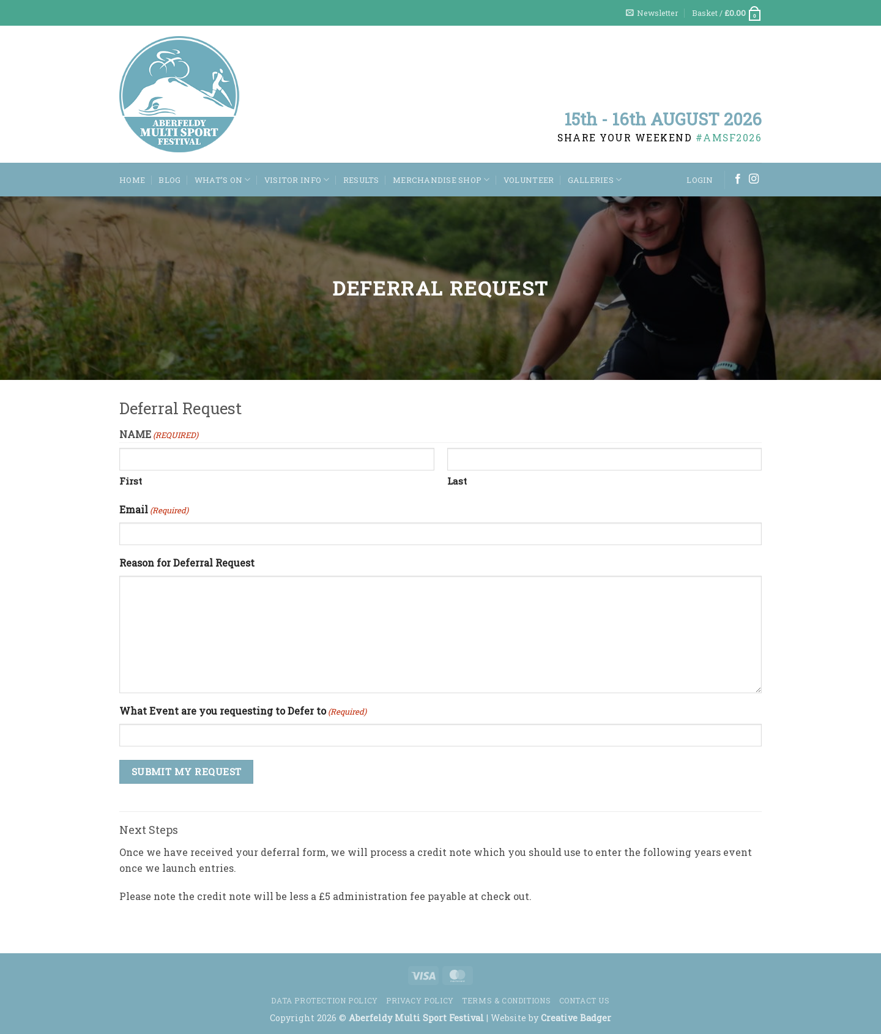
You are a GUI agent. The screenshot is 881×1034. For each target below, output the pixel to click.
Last (457, 481)
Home (132, 180)
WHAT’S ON (223, 179)
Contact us (584, 1000)
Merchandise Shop (441, 179)
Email (153, 510)
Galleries (595, 179)
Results (361, 180)
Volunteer (529, 180)
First (130, 481)
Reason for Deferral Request (187, 562)
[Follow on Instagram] (754, 179)
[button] (652, 13)
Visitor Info (297, 179)
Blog (169, 180)
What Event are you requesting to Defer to (242, 711)
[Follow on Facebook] (738, 179)
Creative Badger (576, 1018)
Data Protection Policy (324, 1000)
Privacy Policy (420, 1000)
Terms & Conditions (506, 1000)
